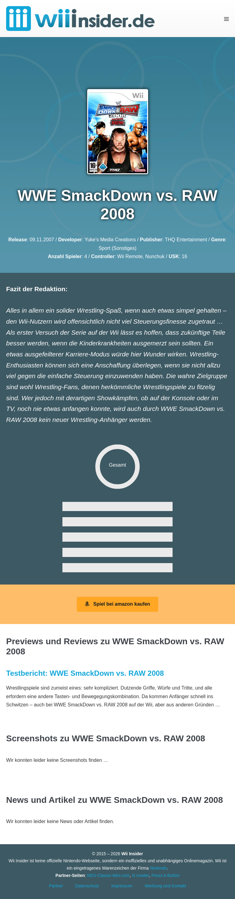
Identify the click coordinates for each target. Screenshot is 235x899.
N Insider (140, 875)
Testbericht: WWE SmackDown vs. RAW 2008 (85, 673)
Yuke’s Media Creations (110, 239)
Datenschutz (87, 885)
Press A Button (165, 875)
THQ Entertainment (186, 239)
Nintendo (158, 868)
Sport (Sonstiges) (117, 248)
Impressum (121, 885)
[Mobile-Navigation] (226, 18)
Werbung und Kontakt (165, 885)
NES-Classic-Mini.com (108, 875)
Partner (56, 885)
